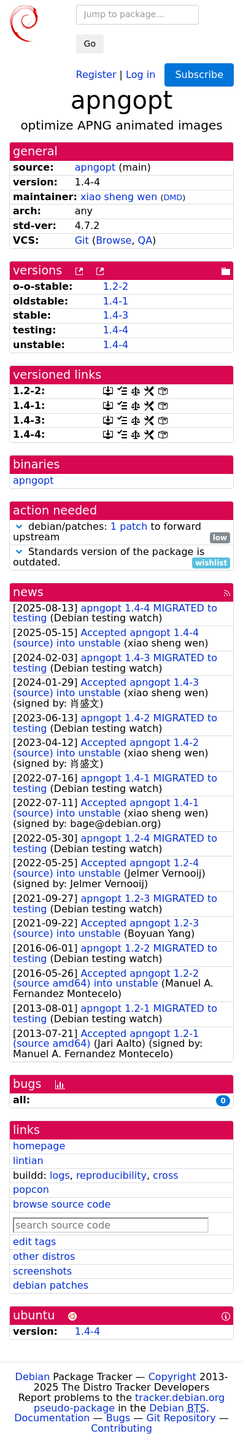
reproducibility (111, 1175)
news (28, 592)
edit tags (34, 1242)
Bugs (118, 1418)
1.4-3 (115, 315)
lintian (28, 1160)
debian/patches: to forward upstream (121, 532)
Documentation (52, 1418)
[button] (19, 526)
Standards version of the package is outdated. (121, 557)
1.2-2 (115, 286)
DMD (172, 197)
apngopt (95, 167)
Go (90, 44)
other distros (44, 1256)
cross (165, 1175)
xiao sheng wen (118, 197)
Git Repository (180, 1418)
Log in (140, 74)
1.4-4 (115, 330)
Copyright (172, 1377)
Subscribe (199, 74)
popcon (31, 1189)
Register (96, 74)
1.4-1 (115, 301)
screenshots (42, 1271)
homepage (39, 1146)
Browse (113, 240)
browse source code (61, 1204)
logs (60, 1175)
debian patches (50, 1285)
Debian (32, 1377)
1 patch (128, 526)
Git (82, 240)
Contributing (121, 1428)
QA (145, 240)
